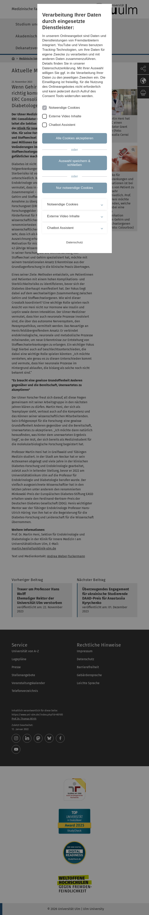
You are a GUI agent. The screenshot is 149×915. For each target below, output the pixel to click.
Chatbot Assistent (62, 125)
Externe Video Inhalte (65, 116)
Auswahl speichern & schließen (74, 163)
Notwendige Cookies (64, 108)
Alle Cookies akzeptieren (74, 138)
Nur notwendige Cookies (74, 188)
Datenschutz (74, 242)
